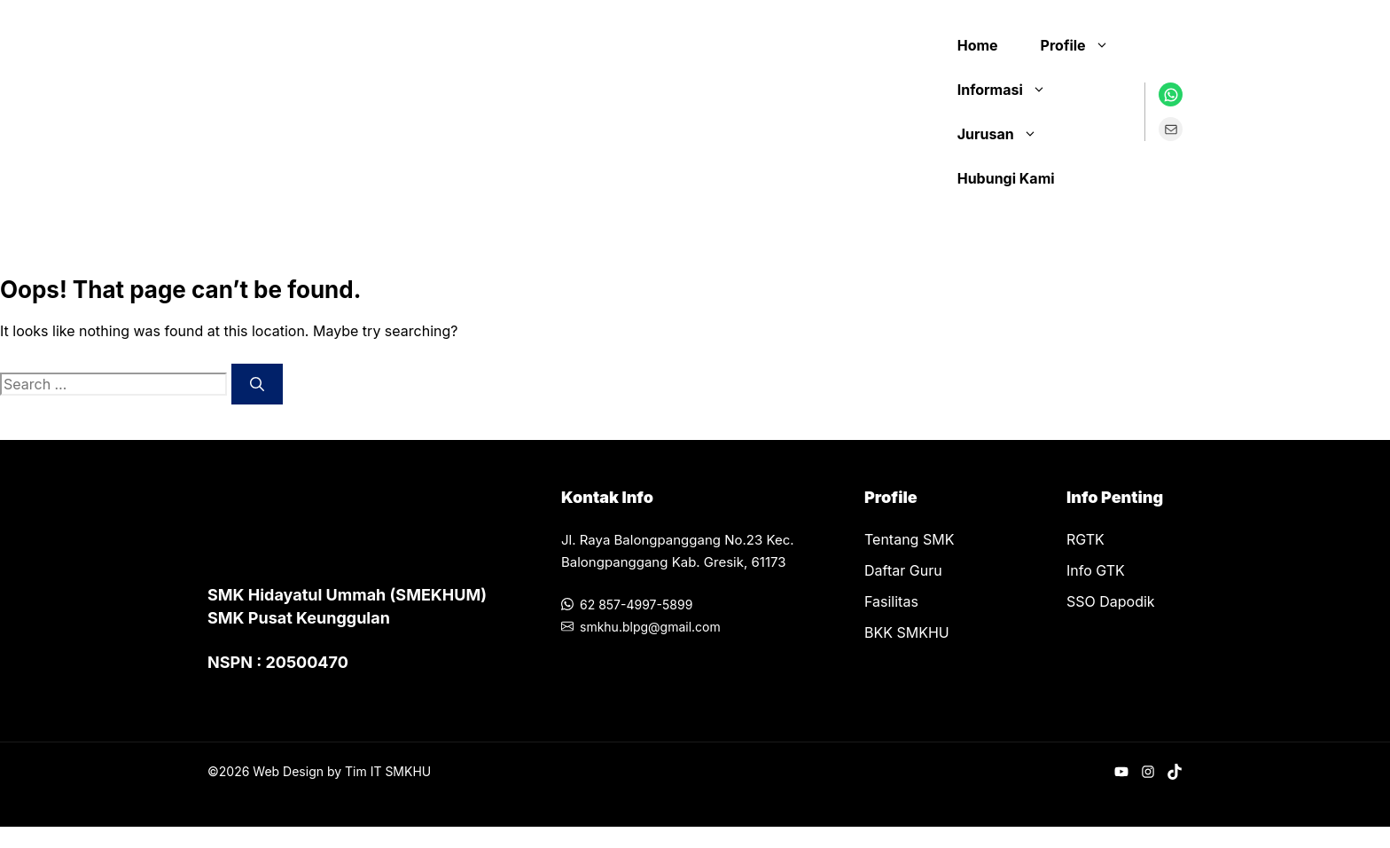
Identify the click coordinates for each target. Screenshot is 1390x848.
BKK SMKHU (906, 632)
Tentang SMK (909, 539)
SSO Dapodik (1110, 601)
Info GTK (1095, 570)
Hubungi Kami (1006, 178)
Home (977, 45)
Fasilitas (891, 601)
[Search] (257, 384)
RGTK (1085, 539)
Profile (1084, 45)
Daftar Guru (903, 570)
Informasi (1010, 89)
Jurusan (1006, 134)
